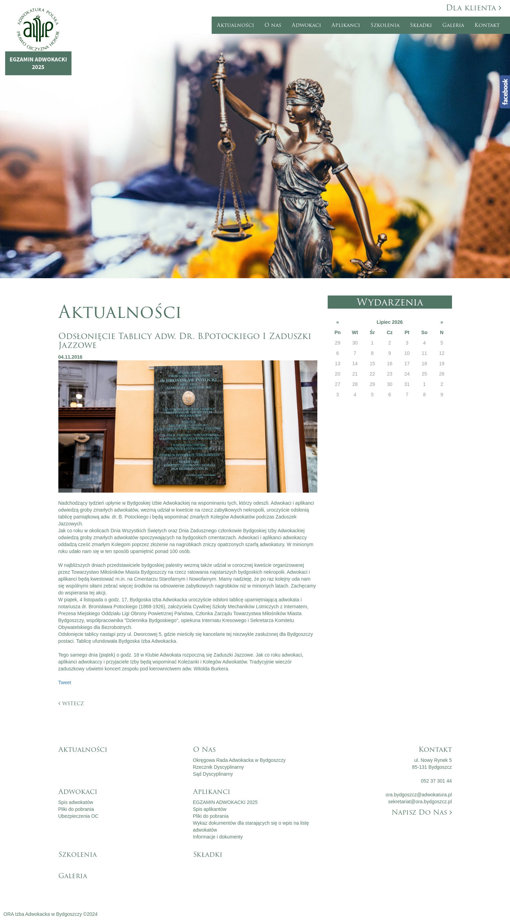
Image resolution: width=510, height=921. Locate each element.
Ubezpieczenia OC (78, 816)
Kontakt (487, 25)
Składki (421, 25)
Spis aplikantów (210, 809)
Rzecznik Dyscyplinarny (218, 767)
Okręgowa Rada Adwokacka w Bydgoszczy (239, 760)
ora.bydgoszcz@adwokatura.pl (419, 794)
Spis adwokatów (75, 802)
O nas (272, 25)
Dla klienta (473, 8)
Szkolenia (385, 25)
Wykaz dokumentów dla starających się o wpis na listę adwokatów (251, 826)
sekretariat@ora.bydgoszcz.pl (420, 801)
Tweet (64, 682)
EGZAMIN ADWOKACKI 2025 (225, 802)
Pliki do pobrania (76, 809)
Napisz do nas (422, 812)
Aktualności (235, 25)
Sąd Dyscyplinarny (213, 774)
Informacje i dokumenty (218, 837)
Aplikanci (345, 25)
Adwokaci (306, 25)
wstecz (71, 703)
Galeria (453, 25)
